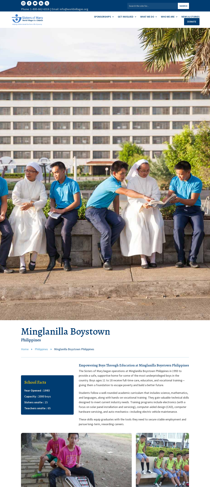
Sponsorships (102, 17)
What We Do (147, 17)
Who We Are (168, 17)
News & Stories (190, 17)
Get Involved (125, 17)
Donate (191, 21)
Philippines (41, 349)
